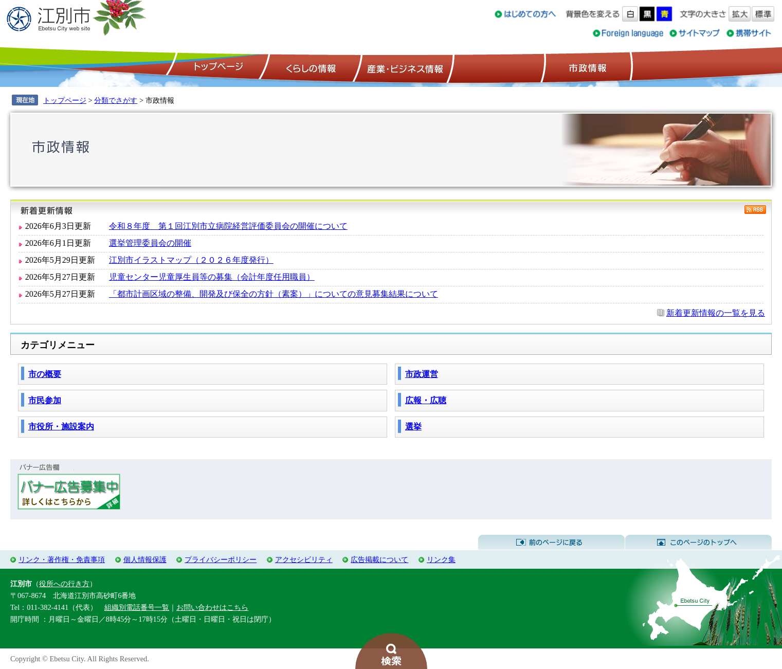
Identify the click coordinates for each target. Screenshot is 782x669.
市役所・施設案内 (61, 426)
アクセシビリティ (304, 559)
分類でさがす (115, 100)
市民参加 (44, 400)
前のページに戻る (551, 542)
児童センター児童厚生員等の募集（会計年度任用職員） (212, 277)
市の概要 (44, 374)
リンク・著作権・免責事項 (62, 559)
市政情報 (586, 67)
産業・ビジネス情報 (403, 67)
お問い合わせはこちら (212, 607)
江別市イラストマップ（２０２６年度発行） (191, 260)
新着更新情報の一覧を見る (715, 313)
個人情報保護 (145, 559)
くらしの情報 (310, 67)
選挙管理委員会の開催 (150, 243)
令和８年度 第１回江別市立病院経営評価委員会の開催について (228, 226)
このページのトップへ (698, 542)
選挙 (413, 426)
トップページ (217, 67)
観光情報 (496, 67)
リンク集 (441, 559)
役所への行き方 (64, 584)
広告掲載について (379, 559)
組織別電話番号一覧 (136, 607)
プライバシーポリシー (221, 559)
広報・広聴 (425, 400)
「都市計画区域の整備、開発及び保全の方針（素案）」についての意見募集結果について (273, 294)
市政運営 (421, 374)
